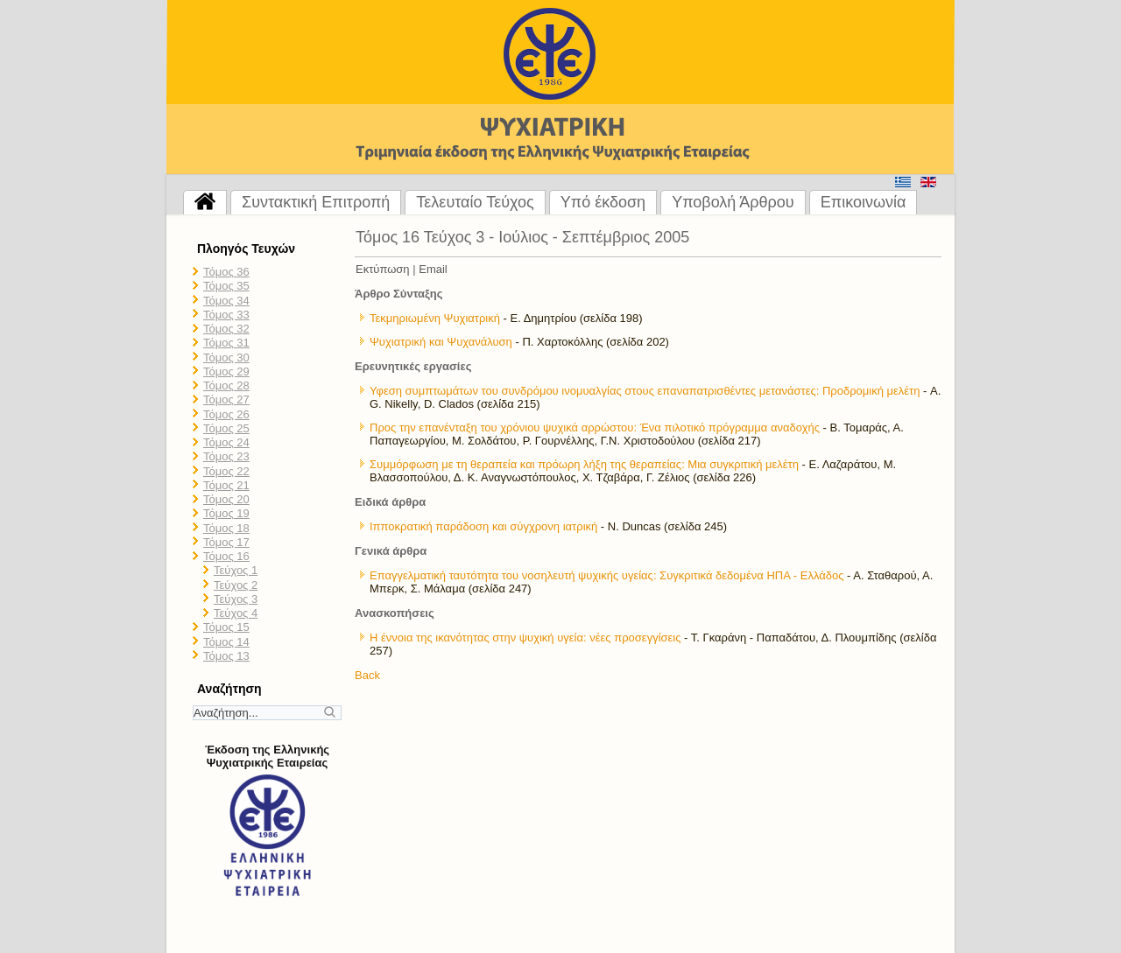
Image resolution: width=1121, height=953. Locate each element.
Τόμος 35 (226, 285)
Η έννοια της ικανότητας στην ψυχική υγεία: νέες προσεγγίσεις (525, 637)
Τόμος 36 (226, 271)
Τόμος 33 (226, 314)
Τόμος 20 (226, 499)
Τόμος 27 (226, 399)
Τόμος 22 (226, 471)
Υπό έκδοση (602, 202)
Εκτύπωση (383, 269)
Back (367, 675)
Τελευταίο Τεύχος (474, 202)
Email (433, 269)
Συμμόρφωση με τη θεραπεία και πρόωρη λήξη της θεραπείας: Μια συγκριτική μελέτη (584, 464)
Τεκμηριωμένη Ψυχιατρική (435, 318)
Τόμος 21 (226, 485)
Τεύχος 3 (235, 599)
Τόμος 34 (226, 300)
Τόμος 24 (226, 442)
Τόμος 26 (226, 414)
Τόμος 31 (226, 342)
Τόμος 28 (226, 385)
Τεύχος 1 (235, 570)
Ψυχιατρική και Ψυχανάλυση (441, 341)
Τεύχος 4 (235, 613)
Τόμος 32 (226, 328)
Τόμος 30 (226, 357)
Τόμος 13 (226, 655)
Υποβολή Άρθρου (733, 202)
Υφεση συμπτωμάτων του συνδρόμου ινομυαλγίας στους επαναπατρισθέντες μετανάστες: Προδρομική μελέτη (645, 390)
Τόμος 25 (226, 428)
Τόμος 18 (226, 528)
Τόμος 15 (226, 627)
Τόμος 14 (226, 641)
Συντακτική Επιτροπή (316, 202)
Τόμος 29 (226, 371)
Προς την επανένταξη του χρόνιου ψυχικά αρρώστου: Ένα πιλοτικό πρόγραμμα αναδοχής (595, 427)
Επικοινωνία (863, 202)
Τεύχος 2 (235, 585)
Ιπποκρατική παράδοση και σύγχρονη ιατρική (483, 526)
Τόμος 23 (226, 456)
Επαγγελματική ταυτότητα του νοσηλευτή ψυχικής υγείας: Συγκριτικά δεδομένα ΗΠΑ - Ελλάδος (606, 575)
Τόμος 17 (226, 542)
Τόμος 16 (226, 556)
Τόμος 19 (226, 513)
